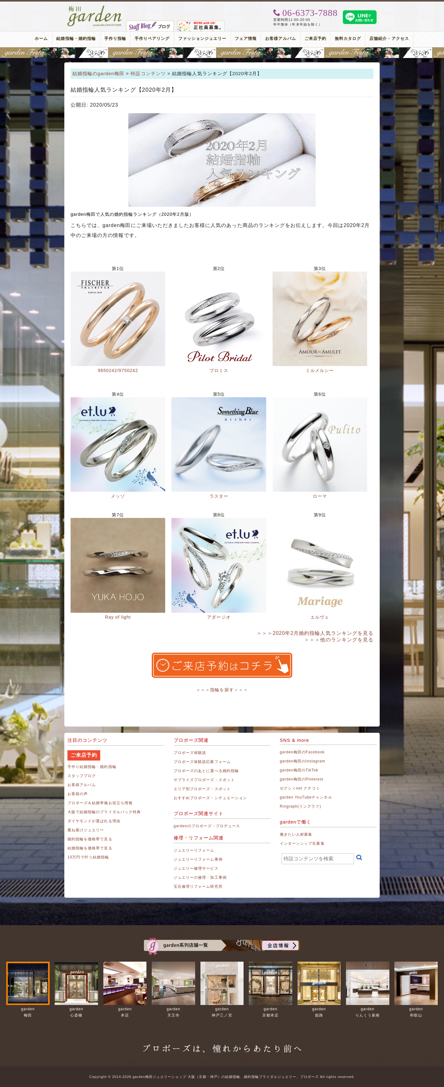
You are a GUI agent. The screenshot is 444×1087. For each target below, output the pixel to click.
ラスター (219, 496)
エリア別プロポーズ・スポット (202, 789)
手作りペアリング (152, 38)
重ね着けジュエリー (85, 830)
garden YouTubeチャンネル (306, 797)
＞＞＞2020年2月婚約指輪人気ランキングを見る (315, 633)
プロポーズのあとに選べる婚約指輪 (206, 771)
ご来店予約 (315, 38)
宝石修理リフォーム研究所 (198, 886)
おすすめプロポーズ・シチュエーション (210, 798)
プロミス (219, 370)
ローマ (320, 496)
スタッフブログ (81, 776)
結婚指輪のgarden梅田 (98, 73)
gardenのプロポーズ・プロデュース (207, 826)
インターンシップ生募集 (302, 843)
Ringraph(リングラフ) (300, 806)
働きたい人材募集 (296, 834)
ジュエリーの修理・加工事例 (200, 877)
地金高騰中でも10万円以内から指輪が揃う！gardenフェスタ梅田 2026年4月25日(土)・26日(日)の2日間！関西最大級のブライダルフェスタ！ (222, 52)
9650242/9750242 (118, 370)
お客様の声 (77, 794)
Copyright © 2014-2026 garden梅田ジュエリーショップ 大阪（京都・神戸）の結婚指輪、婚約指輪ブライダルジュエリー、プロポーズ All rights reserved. (222, 1077)
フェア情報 (246, 38)
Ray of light (118, 617)
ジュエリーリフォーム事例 (198, 859)
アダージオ (218, 617)
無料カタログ (348, 38)
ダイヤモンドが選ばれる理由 (94, 821)
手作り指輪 (115, 38)
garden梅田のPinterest (301, 779)
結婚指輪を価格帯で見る (89, 848)
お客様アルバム (280, 38)
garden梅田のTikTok (299, 770)
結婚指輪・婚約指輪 (76, 38)
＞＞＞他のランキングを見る (338, 639)
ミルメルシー (320, 370)
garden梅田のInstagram (302, 761)
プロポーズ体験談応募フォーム (202, 762)
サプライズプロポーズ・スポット (204, 780)
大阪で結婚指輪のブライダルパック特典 (104, 812)
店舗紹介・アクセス (389, 38)
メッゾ (118, 496)
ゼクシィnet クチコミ (300, 788)
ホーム (41, 38)
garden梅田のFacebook (302, 752)
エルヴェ (319, 617)
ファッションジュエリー (202, 38)
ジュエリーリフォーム (194, 850)
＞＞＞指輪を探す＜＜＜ (222, 689)
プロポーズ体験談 (190, 753)
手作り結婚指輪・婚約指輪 (91, 767)
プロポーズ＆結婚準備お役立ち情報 (100, 803)
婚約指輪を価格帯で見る (89, 839)
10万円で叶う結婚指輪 (88, 857)
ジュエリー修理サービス (196, 868)
